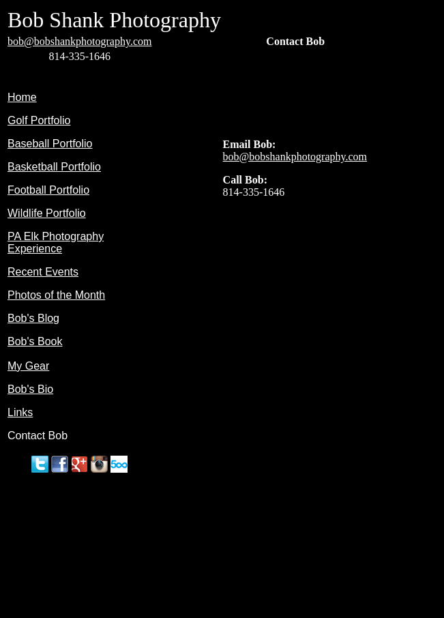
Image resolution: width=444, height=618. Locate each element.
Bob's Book (35, 341)
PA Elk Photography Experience (56, 242)
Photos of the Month (56, 295)
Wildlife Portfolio (47, 213)
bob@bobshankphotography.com (79, 41)
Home (22, 97)
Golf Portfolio (39, 120)
